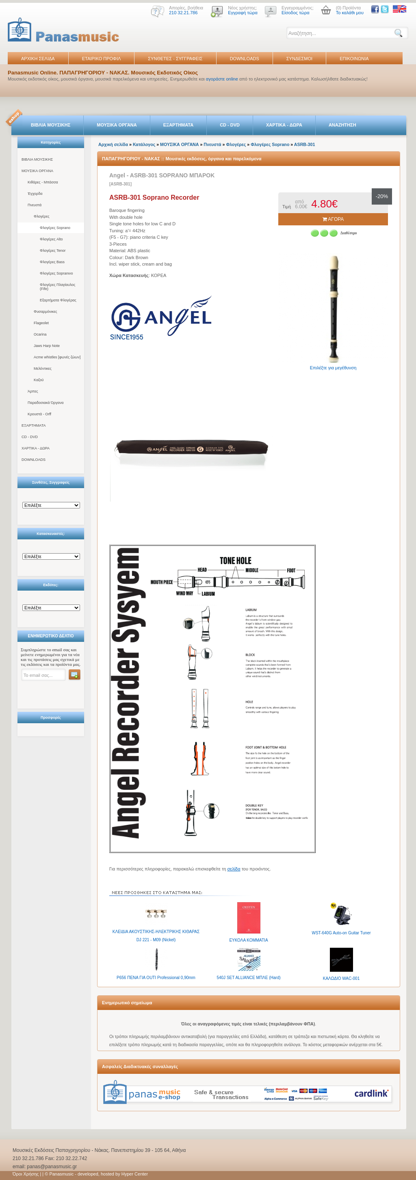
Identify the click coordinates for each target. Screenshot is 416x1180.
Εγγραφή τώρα (243, 12)
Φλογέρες (42, 216)
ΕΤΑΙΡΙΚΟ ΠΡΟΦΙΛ (101, 58)
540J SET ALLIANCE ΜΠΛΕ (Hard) (248, 977)
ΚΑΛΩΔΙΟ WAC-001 (341, 978)
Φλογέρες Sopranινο (56, 273)
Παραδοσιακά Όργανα (45, 403)
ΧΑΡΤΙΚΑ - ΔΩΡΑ (284, 124)
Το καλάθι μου (350, 12)
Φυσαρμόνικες (45, 312)
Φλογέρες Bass (52, 262)
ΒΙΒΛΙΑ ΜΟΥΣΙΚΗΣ (50, 124)
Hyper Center (134, 1173)
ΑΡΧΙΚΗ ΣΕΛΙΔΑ (38, 58)
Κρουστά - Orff (39, 414)
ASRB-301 (304, 144)
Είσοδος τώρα (296, 12)
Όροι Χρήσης (26, 1173)
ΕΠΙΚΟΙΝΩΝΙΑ (354, 58)
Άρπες (33, 391)
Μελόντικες (43, 368)
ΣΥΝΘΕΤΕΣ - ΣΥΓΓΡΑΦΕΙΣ (175, 58)
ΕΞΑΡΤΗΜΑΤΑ (178, 124)
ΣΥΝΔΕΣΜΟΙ (299, 58)
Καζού (38, 380)
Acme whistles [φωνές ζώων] (57, 357)
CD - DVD (230, 124)
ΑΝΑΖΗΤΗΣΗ (342, 124)
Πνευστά (34, 205)
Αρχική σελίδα (113, 144)
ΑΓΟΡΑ (333, 219)
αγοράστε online (222, 78)
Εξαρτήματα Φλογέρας (58, 300)
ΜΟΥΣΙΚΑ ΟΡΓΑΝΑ (117, 124)
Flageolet (41, 323)
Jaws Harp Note (47, 346)
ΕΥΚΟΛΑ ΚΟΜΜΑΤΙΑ (248, 940)
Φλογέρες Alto (51, 239)
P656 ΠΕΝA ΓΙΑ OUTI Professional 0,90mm (156, 977)
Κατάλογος (144, 144)
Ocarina (40, 334)
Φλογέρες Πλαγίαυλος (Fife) (57, 287)
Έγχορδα (35, 194)
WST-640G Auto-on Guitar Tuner (341, 933)
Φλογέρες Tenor (53, 251)
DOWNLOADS (244, 58)
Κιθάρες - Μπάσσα (43, 182)
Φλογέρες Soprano (55, 228)
